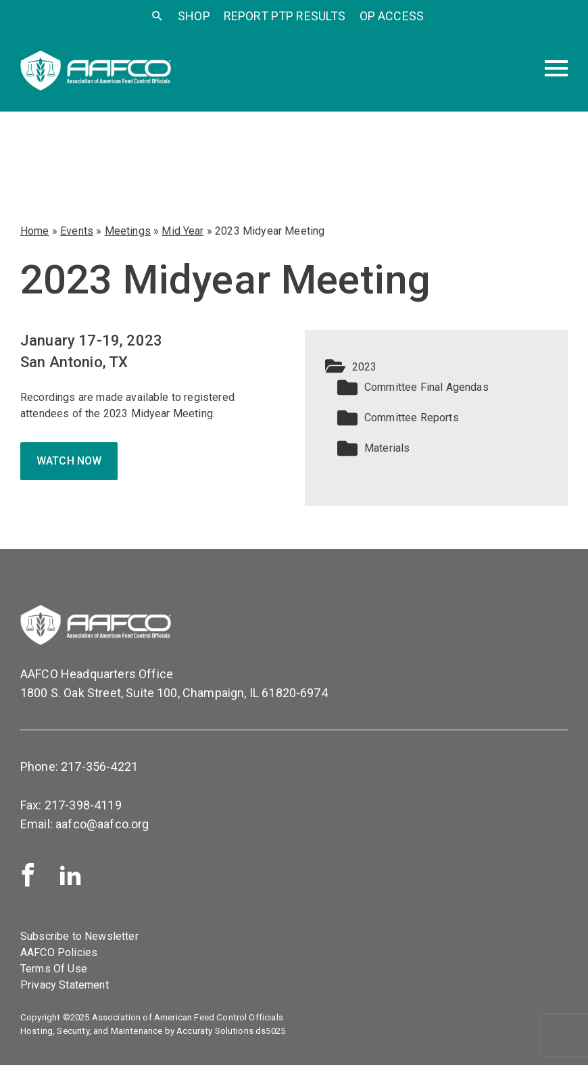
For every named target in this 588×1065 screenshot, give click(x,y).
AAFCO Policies (58, 952)
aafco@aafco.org (102, 824)
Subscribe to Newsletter (79, 936)
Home (34, 230)
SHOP (194, 16)
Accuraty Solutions (214, 1031)
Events (76, 230)
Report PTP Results (285, 16)
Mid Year (182, 230)
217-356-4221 (99, 766)
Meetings (128, 230)
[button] (436, 367)
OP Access (392, 16)
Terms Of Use (53, 968)
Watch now (68, 460)
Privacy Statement (64, 984)
